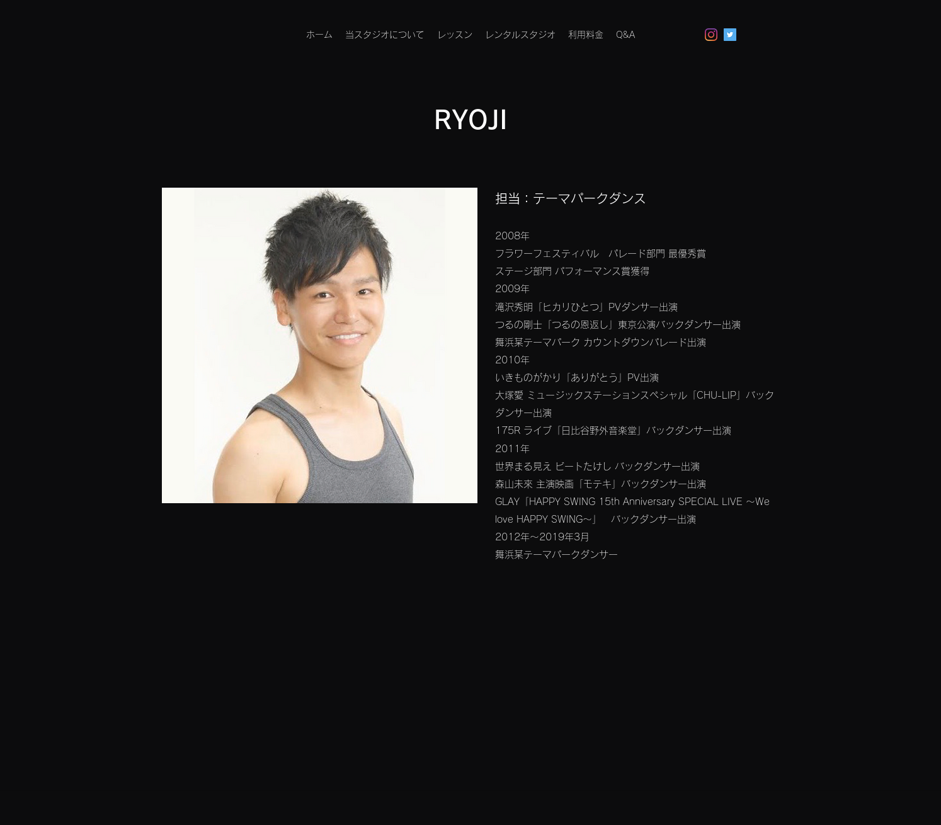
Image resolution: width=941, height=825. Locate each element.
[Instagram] (711, 34)
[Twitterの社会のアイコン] (730, 34)
